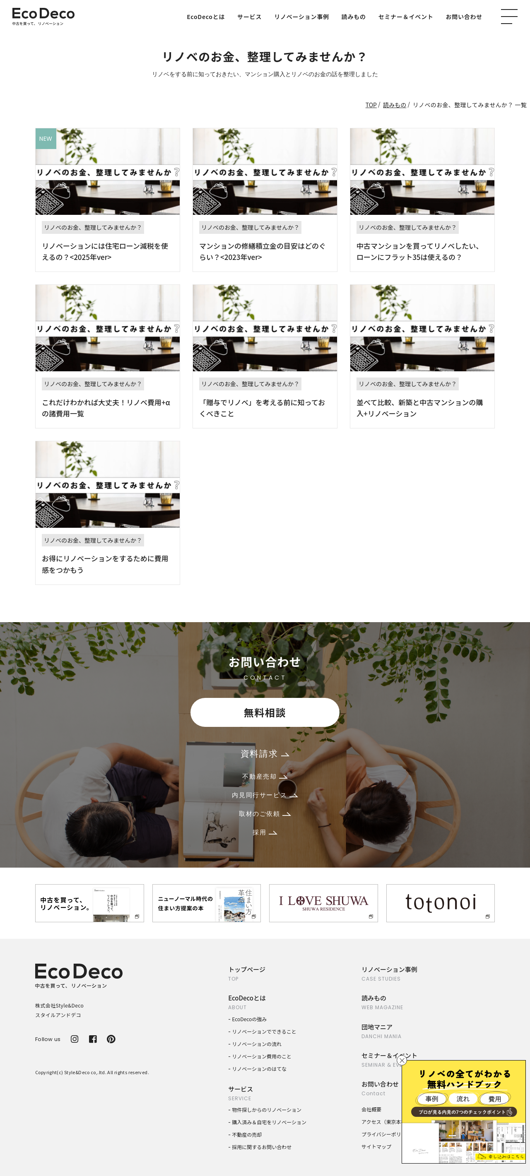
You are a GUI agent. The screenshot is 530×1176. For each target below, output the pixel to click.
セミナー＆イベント (406, 16)
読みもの (354, 16)
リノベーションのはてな (259, 1068)
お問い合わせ (464, 16)
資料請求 (265, 753)
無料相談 (265, 712)
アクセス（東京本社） (386, 1121)
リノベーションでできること (264, 1031)
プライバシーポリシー (386, 1134)
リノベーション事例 (301, 16)
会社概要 (371, 1109)
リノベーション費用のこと (262, 1056)
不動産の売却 (247, 1134)
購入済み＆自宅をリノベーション (269, 1121)
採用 (265, 832)
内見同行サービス (265, 794)
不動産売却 (264, 776)
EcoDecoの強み (249, 1018)
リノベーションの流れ (257, 1043)
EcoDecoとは (206, 16)
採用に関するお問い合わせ (262, 1146)
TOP (371, 105)
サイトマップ (376, 1146)
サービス (249, 16)
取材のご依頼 (265, 813)
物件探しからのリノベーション (266, 1109)
